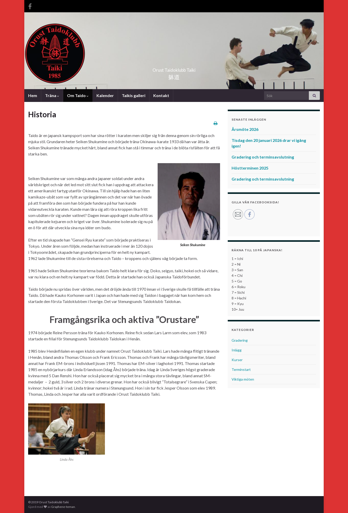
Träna (52, 95)
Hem (32, 95)
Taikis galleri (133, 95)
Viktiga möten (243, 379)
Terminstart (241, 369)
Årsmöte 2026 (245, 129)
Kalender (105, 95)
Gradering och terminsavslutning (263, 156)
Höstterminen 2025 (250, 167)
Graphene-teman (63, 507)
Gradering (240, 340)
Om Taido (78, 95)
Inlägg (237, 350)
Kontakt (161, 95)
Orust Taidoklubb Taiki (174, 69)
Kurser (237, 360)
